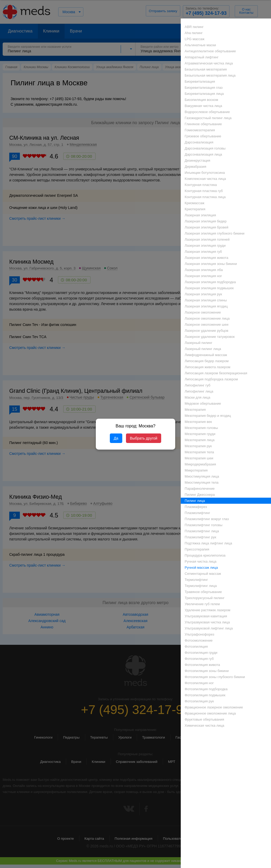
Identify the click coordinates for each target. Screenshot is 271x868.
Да (116, 438)
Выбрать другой (143, 438)
